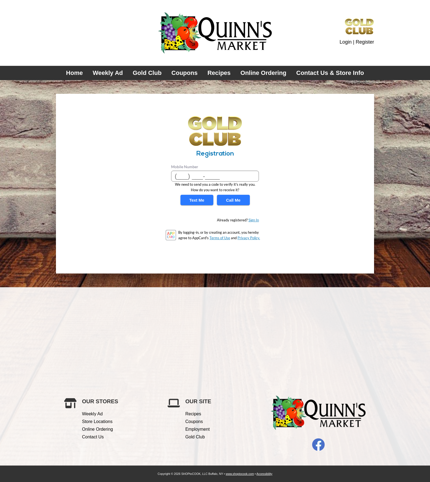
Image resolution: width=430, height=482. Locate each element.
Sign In (253, 220)
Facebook (318, 444)
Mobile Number (184, 166)
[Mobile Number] (215, 176)
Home (74, 72)
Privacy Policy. (248, 238)
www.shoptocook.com (240, 473)
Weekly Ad (108, 72)
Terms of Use (220, 238)
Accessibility (264, 473)
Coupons (184, 72)
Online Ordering (263, 72)
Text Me (196, 200)
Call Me (233, 200)
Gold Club (147, 72)
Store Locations (97, 421)
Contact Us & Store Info (330, 72)
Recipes (218, 72)
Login (346, 42)
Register (365, 42)
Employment (197, 429)
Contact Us (93, 437)
